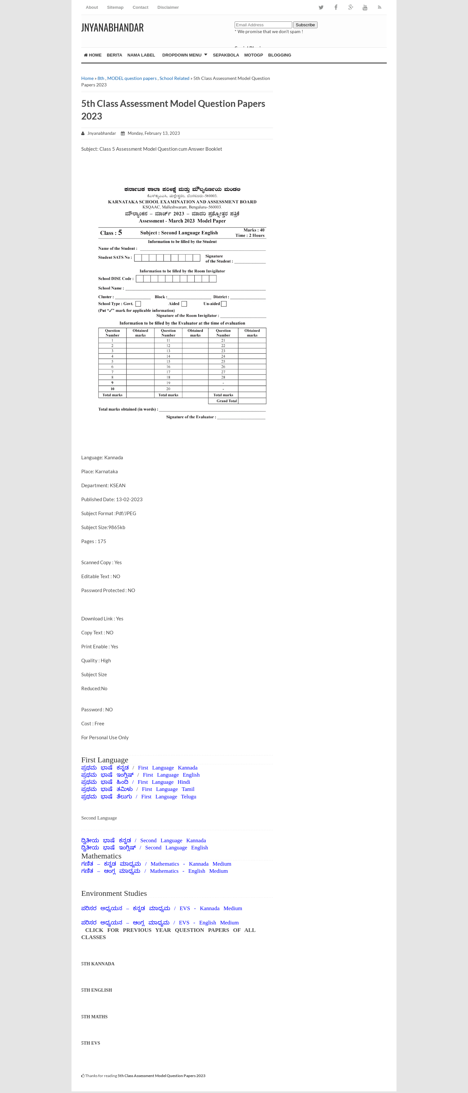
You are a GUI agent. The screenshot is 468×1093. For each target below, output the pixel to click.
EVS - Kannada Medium (211, 908)
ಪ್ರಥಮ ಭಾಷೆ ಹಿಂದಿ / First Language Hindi (135, 782)
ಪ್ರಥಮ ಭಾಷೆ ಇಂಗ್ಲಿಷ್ (109, 775)
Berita (114, 55)
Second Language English (176, 848)
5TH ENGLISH (96, 990)
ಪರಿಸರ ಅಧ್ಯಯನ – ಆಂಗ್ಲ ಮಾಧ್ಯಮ (125, 923)
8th (101, 78)
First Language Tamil (168, 789)
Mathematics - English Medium (189, 871)
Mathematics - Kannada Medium (190, 864)
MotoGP (253, 55)
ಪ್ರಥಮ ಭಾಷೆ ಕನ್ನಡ (107, 768)
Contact (140, 7)
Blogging (279, 55)
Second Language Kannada (173, 840)
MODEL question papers (132, 78)
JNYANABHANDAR (112, 27)
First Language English (171, 775)
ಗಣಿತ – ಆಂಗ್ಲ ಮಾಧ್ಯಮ (110, 871)
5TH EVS (90, 1043)
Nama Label (141, 55)
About (92, 7)
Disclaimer (168, 7)
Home (93, 55)
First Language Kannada (168, 768)
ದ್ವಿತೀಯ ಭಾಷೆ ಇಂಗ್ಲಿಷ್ (108, 848)
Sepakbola (226, 55)
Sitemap (115, 7)
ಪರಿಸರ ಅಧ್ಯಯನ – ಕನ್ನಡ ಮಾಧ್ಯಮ (125, 908)
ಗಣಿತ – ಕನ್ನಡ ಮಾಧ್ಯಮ (111, 864)
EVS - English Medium (209, 923)
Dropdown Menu (182, 55)
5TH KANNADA (97, 963)
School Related (174, 78)
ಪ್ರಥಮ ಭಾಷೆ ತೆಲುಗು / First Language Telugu (138, 797)
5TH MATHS (94, 1016)
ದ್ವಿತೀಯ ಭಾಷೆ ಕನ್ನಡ (106, 840)
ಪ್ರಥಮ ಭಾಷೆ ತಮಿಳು (107, 789)
